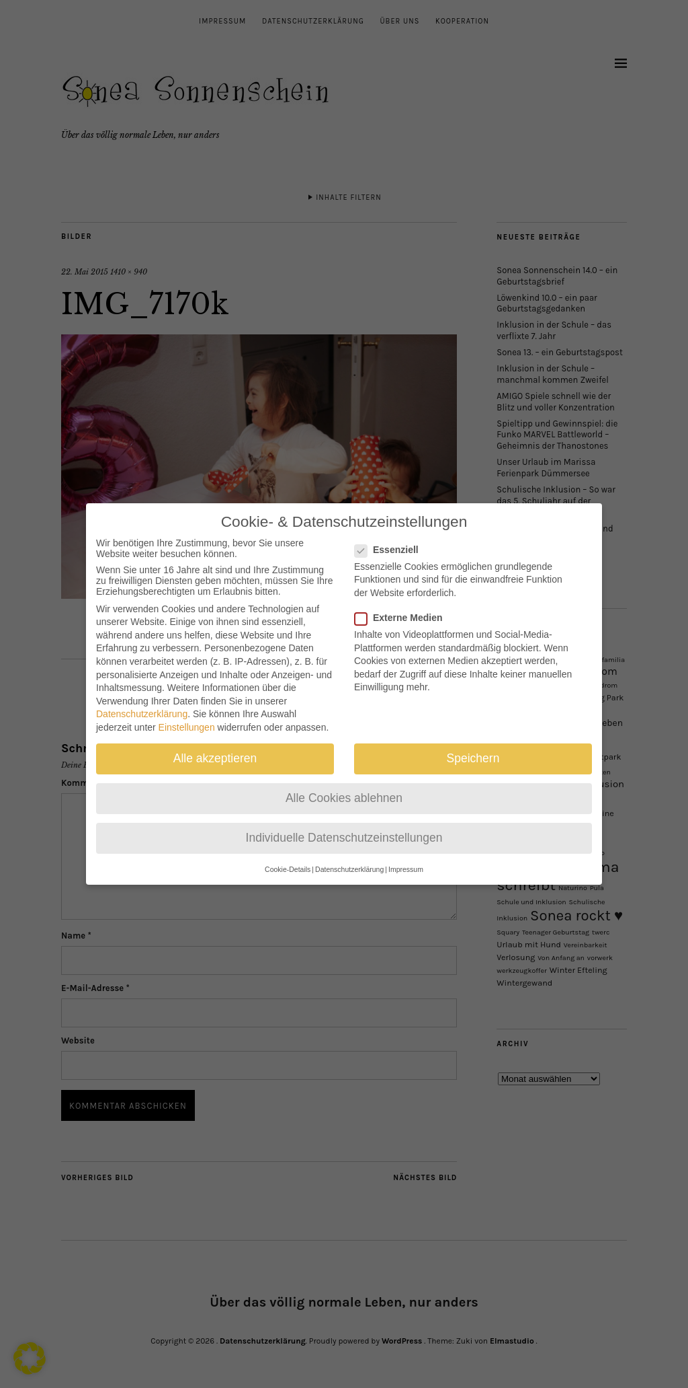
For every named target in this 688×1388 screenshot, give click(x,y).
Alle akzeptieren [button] (215, 745)
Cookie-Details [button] (287, 856)
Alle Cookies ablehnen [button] (344, 785)
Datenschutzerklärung (141, 701)
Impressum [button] (405, 856)
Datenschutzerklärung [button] (349, 856)
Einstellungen (187, 714)
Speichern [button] (473, 745)
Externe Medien (404, 604)
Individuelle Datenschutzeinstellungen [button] (344, 825)
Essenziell (392, 536)
